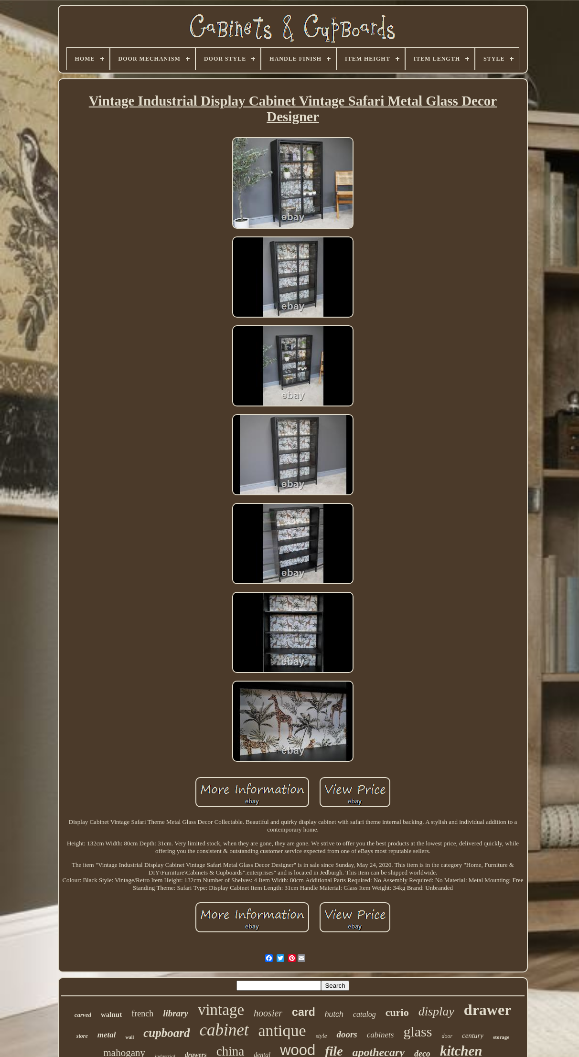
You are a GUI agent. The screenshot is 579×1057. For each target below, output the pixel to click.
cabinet (223, 1030)
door (446, 1036)
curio (397, 1012)
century (472, 1035)
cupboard (166, 1032)
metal (106, 1034)
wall (129, 1037)
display (436, 1011)
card (303, 1012)
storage (501, 1037)
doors (346, 1034)
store (82, 1036)
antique (282, 1030)
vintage (221, 1009)
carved (83, 1014)
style (321, 1035)
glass (417, 1031)
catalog (364, 1014)
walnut (111, 1014)
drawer (488, 1009)
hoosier (268, 1013)
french (142, 1013)
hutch (334, 1014)
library (175, 1013)
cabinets (380, 1034)
